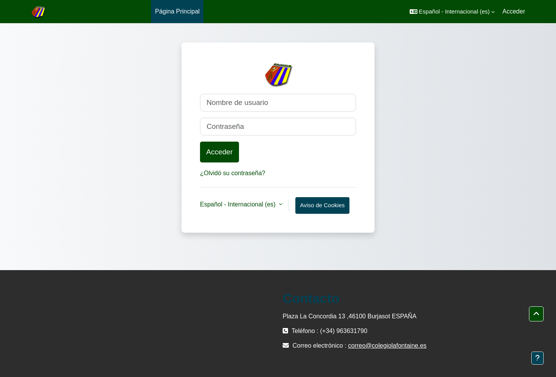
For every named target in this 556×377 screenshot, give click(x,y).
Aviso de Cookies (322, 205)
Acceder (513, 11)
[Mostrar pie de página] (537, 358)
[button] (452, 11)
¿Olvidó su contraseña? (232, 173)
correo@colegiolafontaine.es (387, 345)
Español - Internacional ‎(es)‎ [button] (238, 204)
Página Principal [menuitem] (177, 11)
